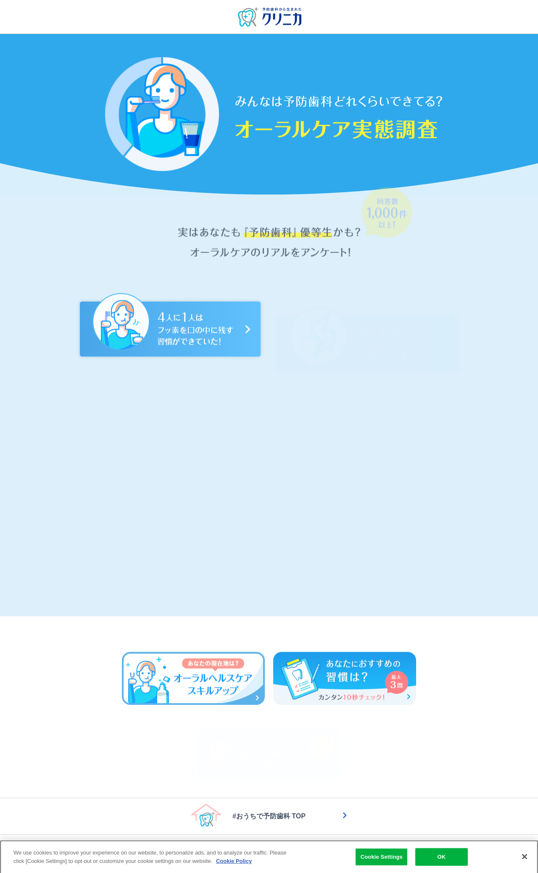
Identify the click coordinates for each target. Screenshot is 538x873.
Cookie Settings (382, 859)
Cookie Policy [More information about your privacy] (234, 863)
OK (441, 859)
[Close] (524, 859)
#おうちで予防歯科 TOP (269, 816)
